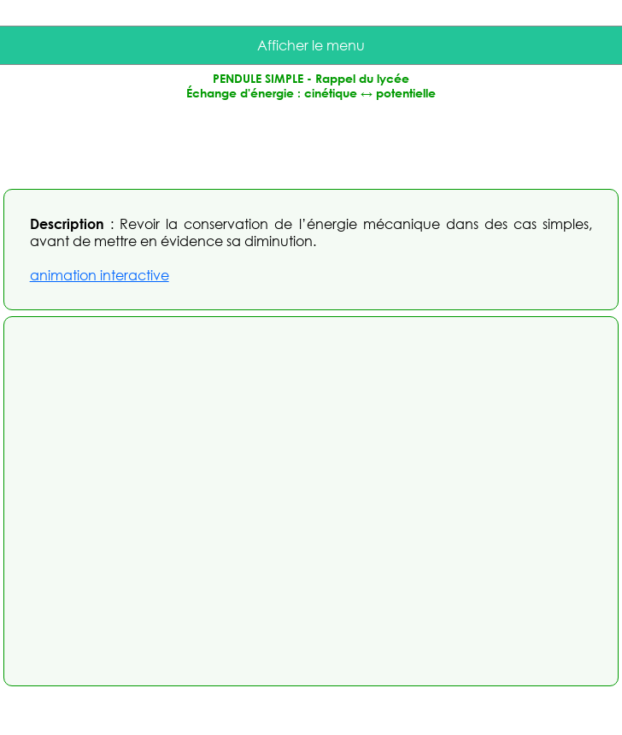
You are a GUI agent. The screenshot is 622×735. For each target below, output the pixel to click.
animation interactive (99, 275)
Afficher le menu (311, 45)
